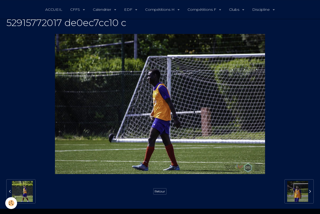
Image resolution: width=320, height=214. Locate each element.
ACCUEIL (53, 9)
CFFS (75, 9)
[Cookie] (11, 203)
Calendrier (102, 9)
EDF (128, 9)
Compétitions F (202, 9)
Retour (160, 191)
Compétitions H (160, 9)
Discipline (261, 9)
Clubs (234, 9)
